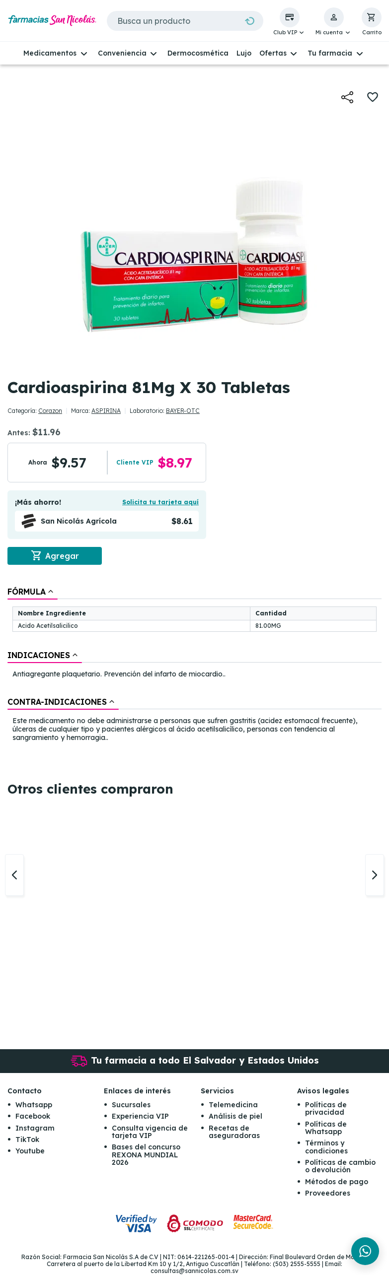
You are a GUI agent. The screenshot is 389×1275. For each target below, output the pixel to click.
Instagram (35, 1128)
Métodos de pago (336, 1181)
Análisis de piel (235, 1116)
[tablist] (194, 665)
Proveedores (327, 1193)
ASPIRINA (106, 410)
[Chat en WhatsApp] (365, 1251)
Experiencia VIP (140, 1116)
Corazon (50, 410)
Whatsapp (33, 1104)
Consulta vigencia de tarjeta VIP (150, 1132)
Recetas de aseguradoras (234, 1132)
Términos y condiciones (326, 1147)
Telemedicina (233, 1104)
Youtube (30, 1151)
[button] (289, 21)
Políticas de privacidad (326, 1108)
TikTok (27, 1139)
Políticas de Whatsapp (326, 1128)
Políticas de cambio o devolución (340, 1166)
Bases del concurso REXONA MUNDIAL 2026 (146, 1155)
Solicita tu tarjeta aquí (160, 502)
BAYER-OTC (183, 410)
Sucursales (131, 1104)
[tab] (32, 592)
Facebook (32, 1116)
